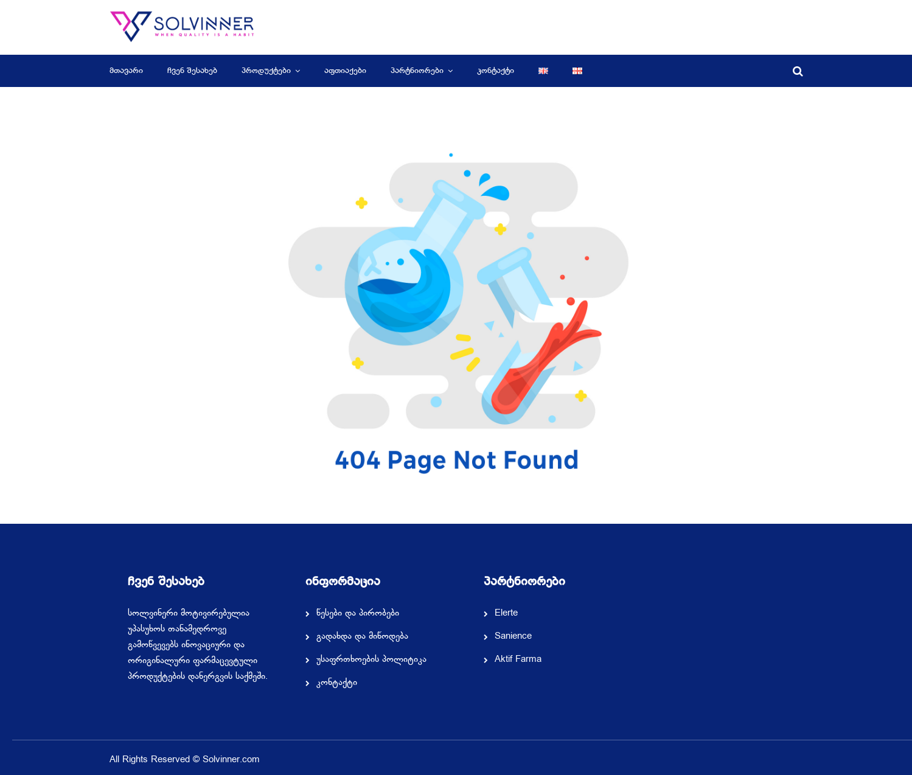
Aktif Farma (518, 660)
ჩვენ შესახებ (192, 70)
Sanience (513, 636)
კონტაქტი (495, 70)
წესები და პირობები (357, 613)
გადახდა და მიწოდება (362, 636)
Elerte (506, 613)
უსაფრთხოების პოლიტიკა (371, 660)
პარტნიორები (417, 70)
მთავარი (126, 70)
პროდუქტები (266, 70)
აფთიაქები (345, 70)
